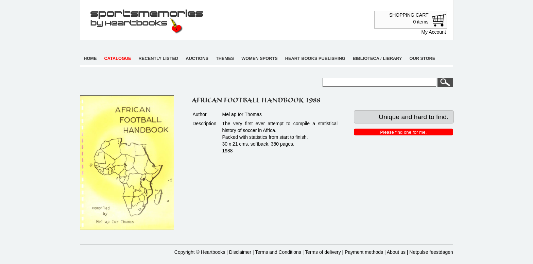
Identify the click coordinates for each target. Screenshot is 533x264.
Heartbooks (213, 252)
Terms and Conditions (278, 252)
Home (90, 58)
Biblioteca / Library (377, 58)
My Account (433, 32)
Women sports (259, 58)
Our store (422, 58)
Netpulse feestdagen (431, 252)
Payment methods (364, 252)
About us (396, 252)
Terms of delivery (323, 252)
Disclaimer (240, 252)
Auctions (197, 58)
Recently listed (158, 58)
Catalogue (117, 58)
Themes (225, 58)
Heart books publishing (315, 58)
